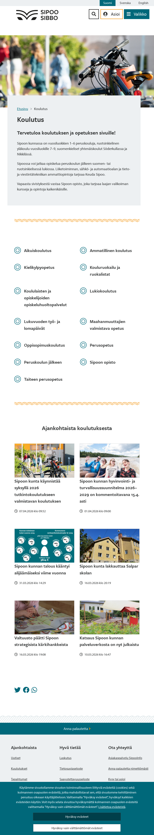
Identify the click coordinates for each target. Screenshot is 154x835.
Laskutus (65, 758)
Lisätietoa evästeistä (111, 807)
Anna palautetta (77, 728)
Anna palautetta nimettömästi (128, 768)
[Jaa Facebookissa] (26, 691)
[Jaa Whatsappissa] (34, 691)
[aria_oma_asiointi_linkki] (111, 14)
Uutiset (15, 758)
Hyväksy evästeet (76, 817)
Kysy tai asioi (116, 779)
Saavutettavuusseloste (75, 779)
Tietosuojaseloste (71, 768)
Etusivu (22, 108)
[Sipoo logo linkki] (37, 18)
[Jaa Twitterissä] (17, 691)
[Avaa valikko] (136, 14)
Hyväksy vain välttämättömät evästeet (77, 828)
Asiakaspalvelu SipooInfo (125, 758)
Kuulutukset (19, 768)
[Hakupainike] (94, 14)
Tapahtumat (19, 779)
